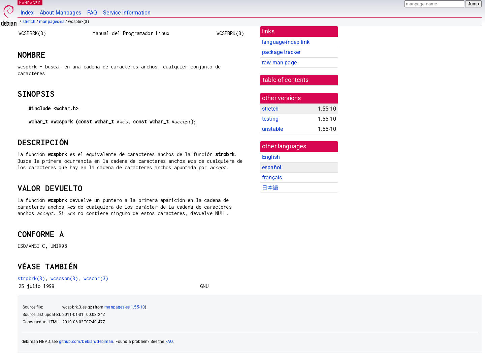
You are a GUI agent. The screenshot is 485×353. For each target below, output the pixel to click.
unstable (272, 129)
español (271, 167)
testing (270, 119)
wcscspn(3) (64, 278)
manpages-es (51, 21)
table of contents (286, 80)
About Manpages (60, 12)
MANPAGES (30, 2)
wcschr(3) (96, 278)
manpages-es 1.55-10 (124, 307)
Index (27, 12)
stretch (29, 21)
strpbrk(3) (31, 278)
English (271, 157)
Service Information (127, 12)
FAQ (92, 12)
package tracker (281, 52)
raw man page (279, 62)
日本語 (270, 187)
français (272, 177)
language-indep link (286, 42)
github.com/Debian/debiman (86, 341)
